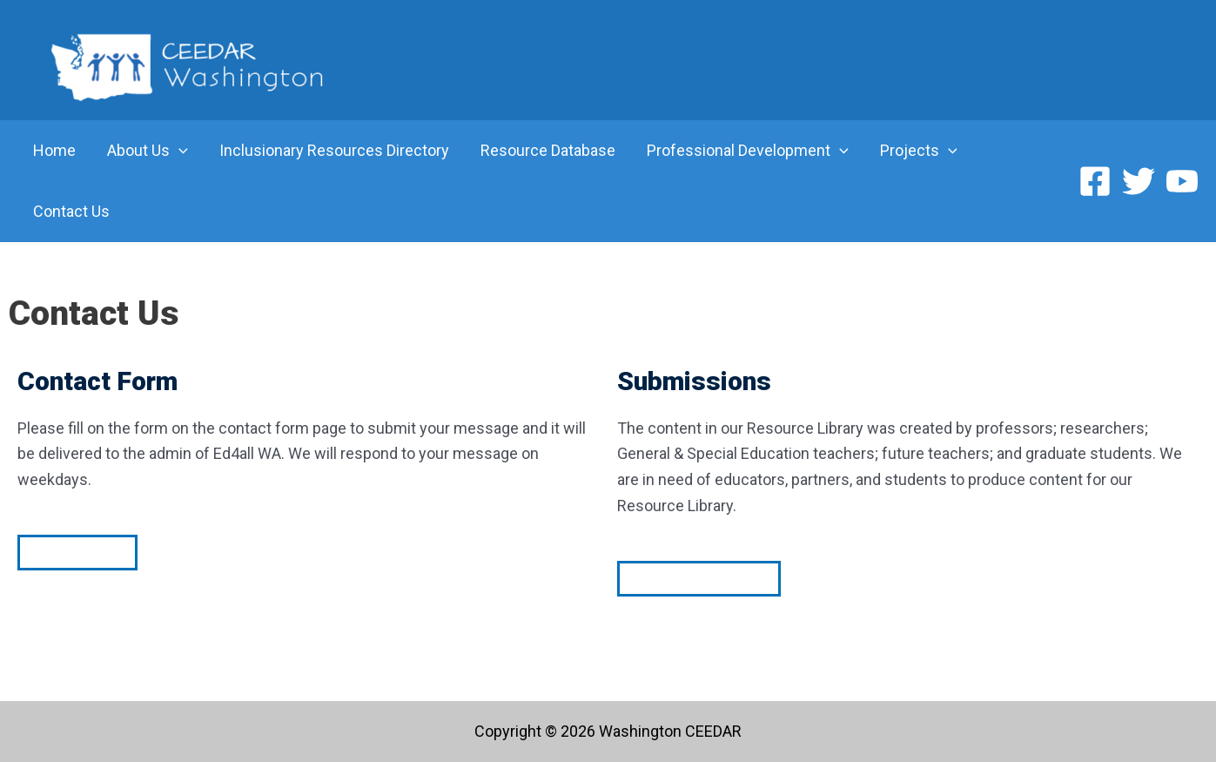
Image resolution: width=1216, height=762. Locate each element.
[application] (179, 150)
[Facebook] (1095, 181)
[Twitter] (1138, 181)
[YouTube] (1182, 181)
